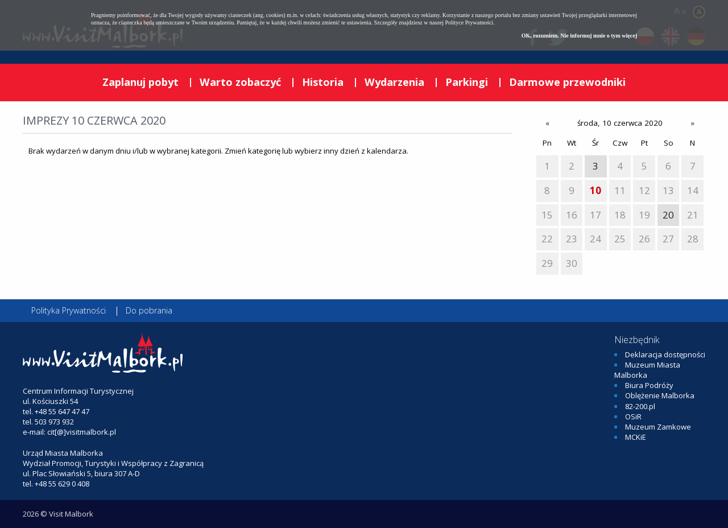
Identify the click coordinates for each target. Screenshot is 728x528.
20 (668, 214)
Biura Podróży (649, 385)
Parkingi (466, 82)
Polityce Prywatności (469, 22)
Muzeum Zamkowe (658, 427)
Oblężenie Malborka (659, 395)
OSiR (633, 416)
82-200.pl (640, 406)
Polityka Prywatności (68, 310)
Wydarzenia (394, 82)
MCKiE (635, 437)
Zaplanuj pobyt (140, 82)
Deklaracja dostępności (665, 354)
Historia (323, 82)
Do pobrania (149, 310)
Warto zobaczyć (240, 82)
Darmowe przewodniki (567, 82)
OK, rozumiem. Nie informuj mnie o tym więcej (579, 35)
